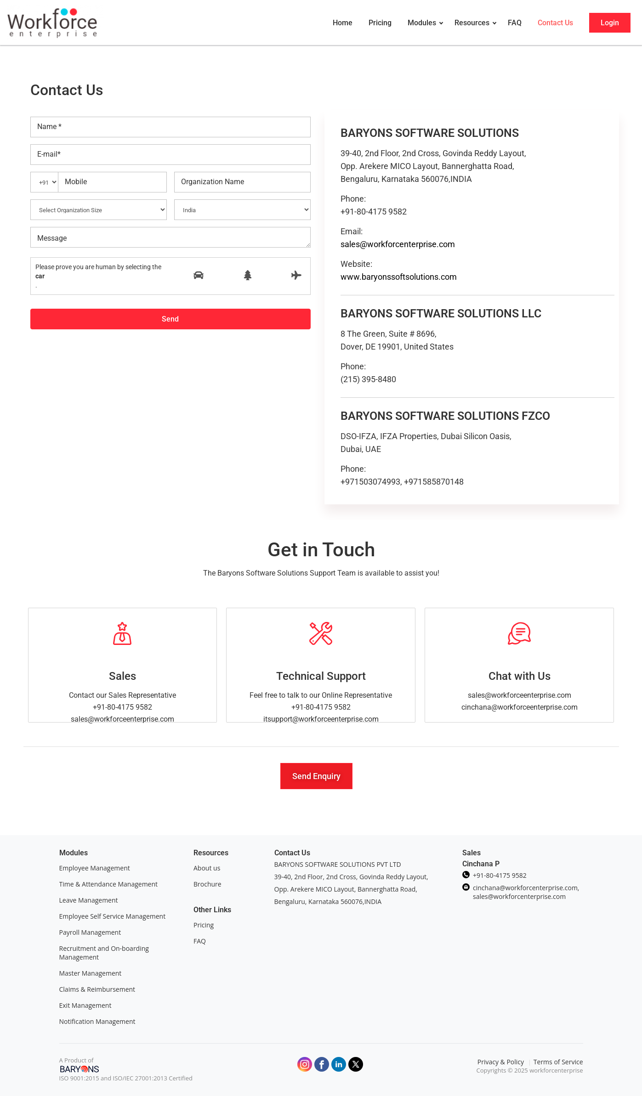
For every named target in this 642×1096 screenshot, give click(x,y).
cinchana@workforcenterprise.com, (526, 887)
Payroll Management (90, 932)
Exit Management (85, 1005)
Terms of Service (558, 1061)
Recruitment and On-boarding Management (104, 952)
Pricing (203, 925)
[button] (316, 776)
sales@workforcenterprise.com (398, 244)
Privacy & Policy (501, 1061)
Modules (73, 852)
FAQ (199, 941)
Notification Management (97, 1021)
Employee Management (94, 868)
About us (206, 868)
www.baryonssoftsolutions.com (399, 277)
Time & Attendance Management (108, 884)
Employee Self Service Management (112, 916)
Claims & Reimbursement (97, 989)
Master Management (90, 973)
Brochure (207, 884)
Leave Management (88, 900)
